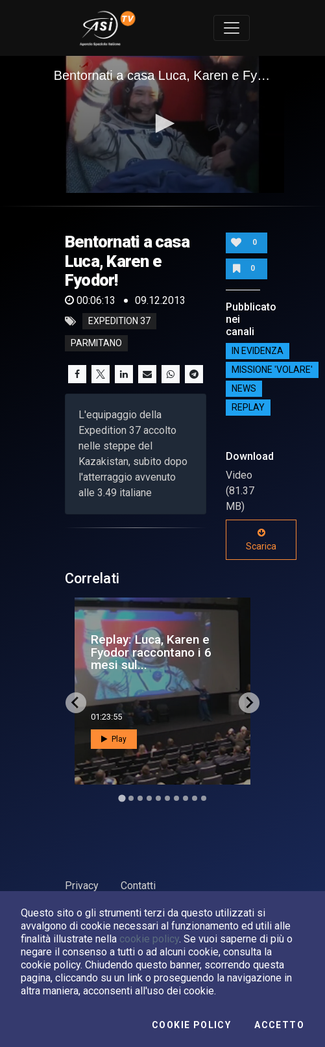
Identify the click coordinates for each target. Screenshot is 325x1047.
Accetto (279, 1024)
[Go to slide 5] (158, 798)
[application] (163, 124)
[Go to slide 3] (140, 798)
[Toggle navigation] (231, 28)
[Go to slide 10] (203, 798)
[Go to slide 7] (176, 798)
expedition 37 (119, 321)
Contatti (138, 885)
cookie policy (149, 939)
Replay (248, 408)
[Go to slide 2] (131, 798)
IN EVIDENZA (257, 351)
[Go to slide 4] (149, 798)
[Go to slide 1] (121, 797)
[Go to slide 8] (185, 798)
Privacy (82, 885)
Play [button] (113, 739)
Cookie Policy (191, 1024)
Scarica (261, 539)
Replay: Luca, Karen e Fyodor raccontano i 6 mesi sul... (151, 652)
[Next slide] (249, 702)
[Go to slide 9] (194, 798)
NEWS (244, 389)
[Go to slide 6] (167, 798)
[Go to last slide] (76, 702)
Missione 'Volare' (272, 370)
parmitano (96, 343)
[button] (163, 123)
